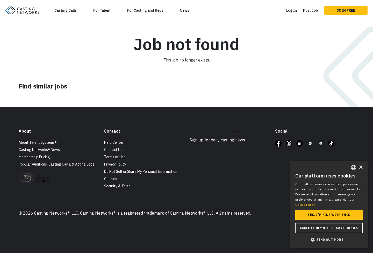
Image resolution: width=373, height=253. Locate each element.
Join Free (346, 10)
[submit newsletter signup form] (236, 130)
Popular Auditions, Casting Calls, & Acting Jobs (56, 164)
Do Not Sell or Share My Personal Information (140, 171)
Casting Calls (65, 10)
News (184, 10)
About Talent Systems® (38, 142)
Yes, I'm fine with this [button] (329, 215)
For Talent (102, 10)
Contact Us (113, 149)
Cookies (110, 178)
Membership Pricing (34, 157)
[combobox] (353, 167)
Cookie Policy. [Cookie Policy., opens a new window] (305, 205)
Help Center (114, 142)
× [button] (361, 167)
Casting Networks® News (39, 149)
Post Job (310, 10)
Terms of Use (115, 157)
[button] (329, 239)
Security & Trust (117, 186)
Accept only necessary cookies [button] (329, 228)
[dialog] (329, 204)
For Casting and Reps (145, 10)
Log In (291, 10)
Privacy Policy (115, 164)
